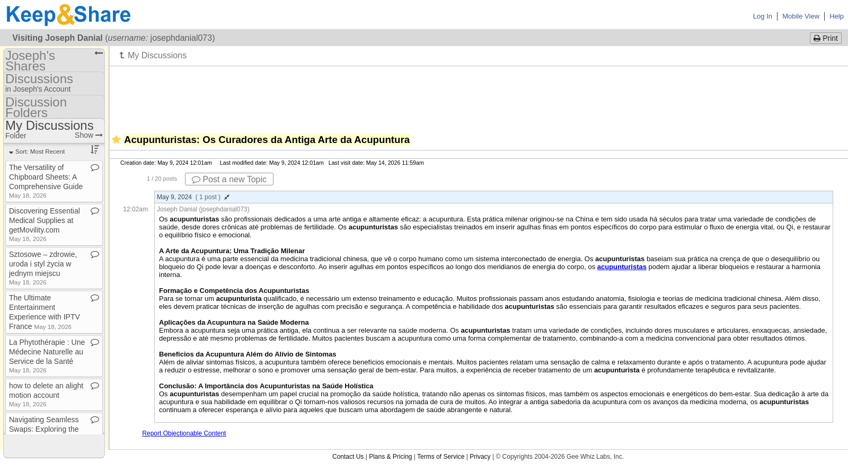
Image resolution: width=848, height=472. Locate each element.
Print (826, 38)
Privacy (480, 456)
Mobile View (800, 16)
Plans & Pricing (390, 456)
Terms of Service (440, 456)
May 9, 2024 (193, 197)
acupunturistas (622, 267)
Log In (762, 16)
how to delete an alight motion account (46, 394)
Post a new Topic (229, 179)
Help (836, 16)
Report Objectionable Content (184, 433)
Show (89, 135)
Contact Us (348, 456)
